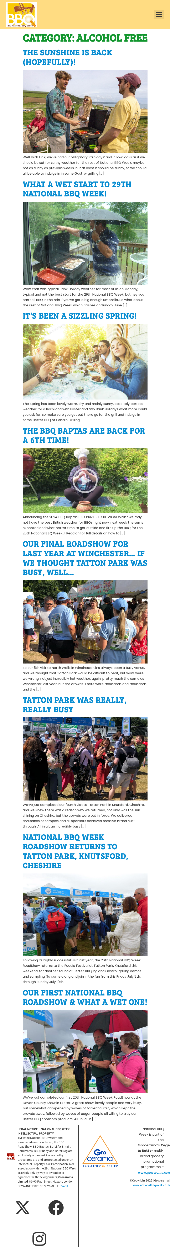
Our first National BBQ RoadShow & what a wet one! (85, 997)
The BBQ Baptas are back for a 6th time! (84, 435)
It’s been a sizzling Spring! (80, 315)
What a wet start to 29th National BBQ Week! (77, 189)
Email (64, 1186)
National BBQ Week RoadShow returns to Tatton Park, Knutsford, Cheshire (75, 851)
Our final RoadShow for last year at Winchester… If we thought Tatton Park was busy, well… (85, 557)
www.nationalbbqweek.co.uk (151, 1185)
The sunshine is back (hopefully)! (67, 57)
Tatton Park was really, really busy (75, 704)
